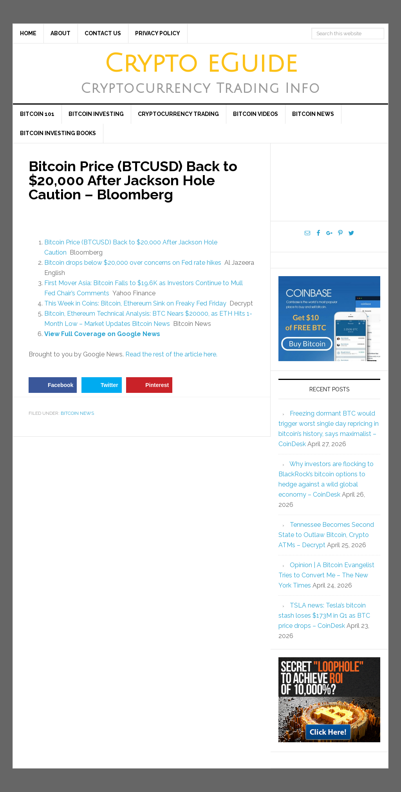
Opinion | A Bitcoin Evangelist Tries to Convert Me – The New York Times (326, 575)
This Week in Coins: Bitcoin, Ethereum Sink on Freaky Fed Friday (135, 303)
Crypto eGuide (200, 64)
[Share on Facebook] (53, 385)
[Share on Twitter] (101, 385)
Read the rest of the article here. (171, 354)
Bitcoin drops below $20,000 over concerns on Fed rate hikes (132, 262)
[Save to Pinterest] (149, 385)
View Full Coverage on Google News (102, 334)
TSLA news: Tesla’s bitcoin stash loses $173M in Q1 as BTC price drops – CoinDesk (324, 615)
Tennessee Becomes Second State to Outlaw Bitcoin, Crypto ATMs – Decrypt (326, 535)
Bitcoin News (77, 413)
